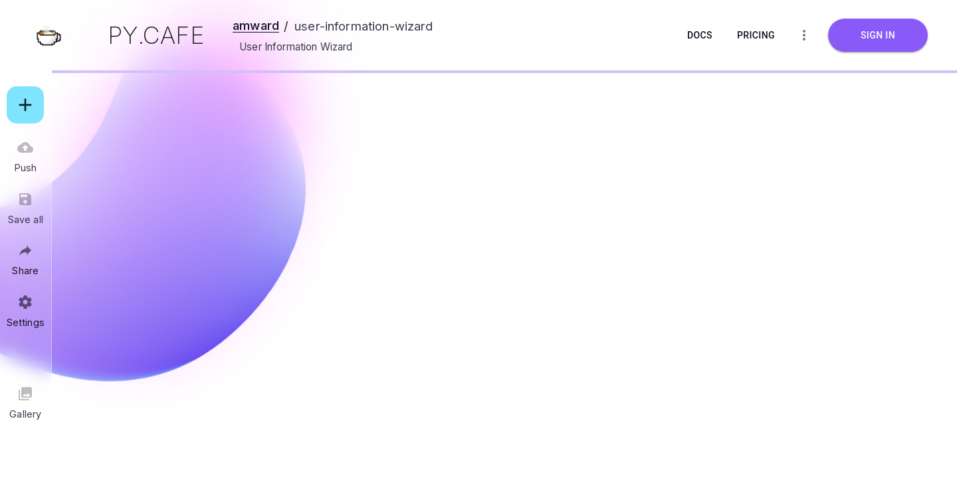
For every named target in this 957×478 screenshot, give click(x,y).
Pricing (756, 35)
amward (256, 25)
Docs (700, 35)
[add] (25, 104)
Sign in (878, 35)
